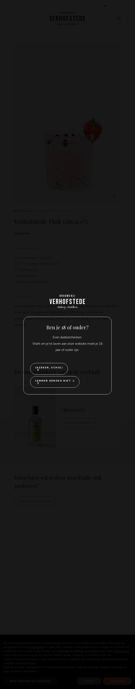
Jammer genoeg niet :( (54, 380)
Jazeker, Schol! (49, 367)
